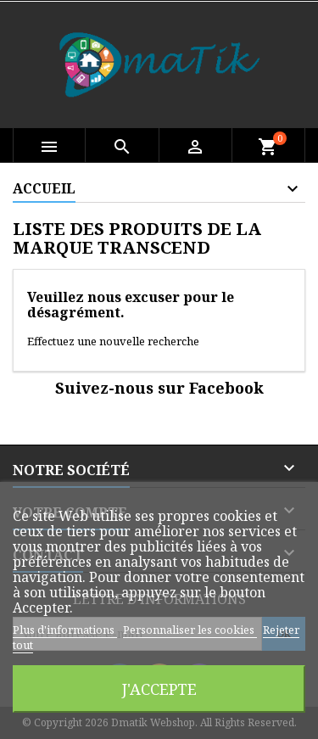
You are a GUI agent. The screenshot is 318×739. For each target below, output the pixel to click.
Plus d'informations (65, 629)
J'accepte (159, 688)
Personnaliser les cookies (190, 629)
